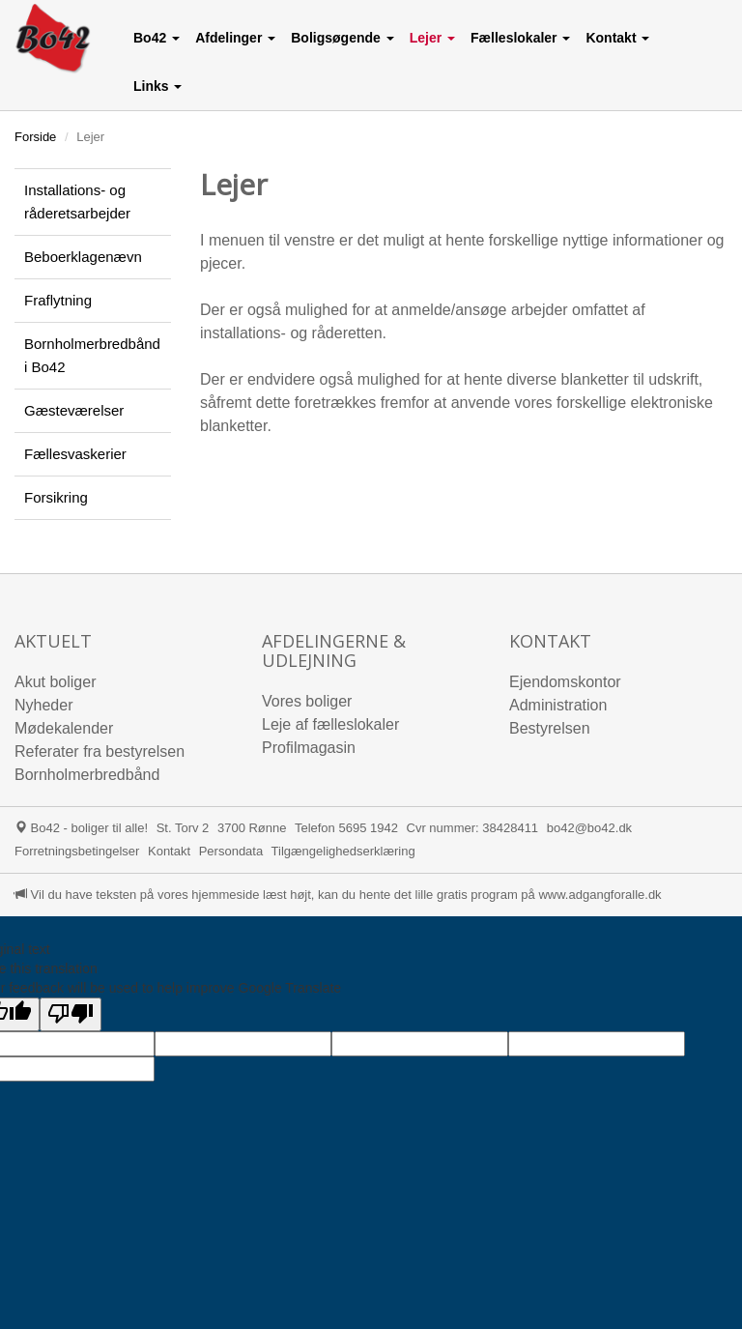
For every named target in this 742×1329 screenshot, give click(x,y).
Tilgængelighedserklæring (343, 851)
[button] (156, 38)
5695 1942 (367, 828)
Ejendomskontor (565, 682)
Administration (558, 705)
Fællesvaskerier (75, 454)
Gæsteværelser (74, 410)
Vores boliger (307, 701)
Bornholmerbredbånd (86, 774)
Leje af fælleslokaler (330, 724)
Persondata (231, 851)
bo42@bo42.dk (589, 828)
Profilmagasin (309, 747)
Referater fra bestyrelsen (99, 751)
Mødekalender (63, 728)
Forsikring (56, 497)
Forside (35, 137)
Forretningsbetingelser (76, 851)
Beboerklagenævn (83, 256)
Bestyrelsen (549, 728)
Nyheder (43, 705)
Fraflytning (58, 300)
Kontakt (169, 851)
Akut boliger (55, 682)
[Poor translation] (70, 1014)
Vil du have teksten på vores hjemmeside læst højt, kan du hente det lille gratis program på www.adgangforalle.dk (338, 894)
